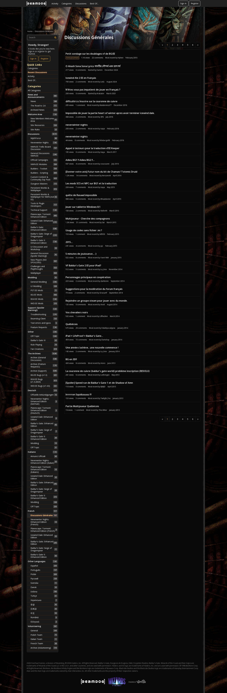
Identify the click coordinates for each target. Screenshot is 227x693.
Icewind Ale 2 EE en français (81, 77)
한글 (44, 604)
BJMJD (103, 386)
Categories (67, 3)
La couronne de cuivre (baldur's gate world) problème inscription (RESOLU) (108, 371)
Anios (103, 363)
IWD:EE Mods (44, 303)
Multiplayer (44, 273)
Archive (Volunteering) (44, 647)
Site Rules (44, 129)
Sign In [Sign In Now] (33, 58)
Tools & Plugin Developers (44, 204)
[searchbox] (42, 37)
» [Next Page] (197, 44)
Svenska (44, 583)
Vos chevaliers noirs (77, 312)
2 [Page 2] (172, 44)
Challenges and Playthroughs (44, 267)
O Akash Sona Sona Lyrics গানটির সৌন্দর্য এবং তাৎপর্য (93, 66)
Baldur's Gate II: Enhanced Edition (44, 241)
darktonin (105, 281)
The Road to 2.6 (44, 105)
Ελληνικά (44, 621)
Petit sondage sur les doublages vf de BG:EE (90, 53)
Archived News (44, 109)
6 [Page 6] (192, 44)
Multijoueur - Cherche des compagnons (88, 218)
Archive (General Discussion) (44, 358)
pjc (102, 246)
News (44, 101)
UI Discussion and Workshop (44, 248)
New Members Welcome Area (44, 119)
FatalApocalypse (108, 328)
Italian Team (44, 639)
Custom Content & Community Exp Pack (44, 178)
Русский (44, 578)
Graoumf (103, 293)
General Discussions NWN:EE (44, 154)
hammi (99, 70)
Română (44, 617)
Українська (44, 600)
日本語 (44, 608)
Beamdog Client (44, 318)
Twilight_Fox (105, 398)
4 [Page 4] (182, 44)
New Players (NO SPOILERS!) (44, 261)
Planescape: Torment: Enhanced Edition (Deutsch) (44, 410)
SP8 (102, 117)
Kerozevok (106, 175)
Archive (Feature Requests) (44, 365)
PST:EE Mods (44, 290)
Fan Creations (44, 349)
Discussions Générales (44, 515)
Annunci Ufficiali (44, 456)
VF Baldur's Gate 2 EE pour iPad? (83, 265)
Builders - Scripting (44, 172)
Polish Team (44, 634)
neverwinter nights (77, 124)
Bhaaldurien (106, 199)
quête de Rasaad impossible (81, 195)
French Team (44, 643)
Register (194, 3)
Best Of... (94, 3)
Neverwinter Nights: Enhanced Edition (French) (44, 522)
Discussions (80, 3)
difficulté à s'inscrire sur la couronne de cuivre (91, 101)
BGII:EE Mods (44, 299)
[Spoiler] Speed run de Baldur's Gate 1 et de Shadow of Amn (99, 382)
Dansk (44, 587)
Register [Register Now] (44, 58)
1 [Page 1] (167, 44)
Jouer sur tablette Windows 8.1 (83, 206)
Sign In (183, 3)
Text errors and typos (44, 323)
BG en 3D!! (71, 359)
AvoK (103, 304)
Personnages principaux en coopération (88, 277)
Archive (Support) (44, 370)
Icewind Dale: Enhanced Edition (44, 222)
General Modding (44, 281)
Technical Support (44, 210)
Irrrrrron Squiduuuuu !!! (78, 394)
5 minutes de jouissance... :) (81, 253)
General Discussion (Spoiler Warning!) (44, 254)
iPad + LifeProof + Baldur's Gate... (84, 335)
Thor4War (103, 410)
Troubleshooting (44, 314)
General (44, 630)
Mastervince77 (106, 105)
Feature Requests (44, 327)
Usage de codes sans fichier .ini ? (84, 230)
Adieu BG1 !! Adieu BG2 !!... (80, 160)
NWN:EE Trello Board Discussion (44, 148)
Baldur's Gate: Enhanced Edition (44, 228)
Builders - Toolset (44, 168)
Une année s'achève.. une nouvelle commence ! (92, 347)
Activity (55, 3)
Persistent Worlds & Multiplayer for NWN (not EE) (44, 197)
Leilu (102, 81)
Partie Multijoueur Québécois (82, 406)
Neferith (104, 210)
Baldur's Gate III (44, 340)
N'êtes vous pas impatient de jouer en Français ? (93, 89)
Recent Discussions (37, 72)
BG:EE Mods (44, 294)
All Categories (34, 90)
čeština (44, 591)
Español (44, 565)
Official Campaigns (44, 160)
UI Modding (44, 286)
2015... (69, 242)
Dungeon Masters (44, 183)
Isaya (103, 128)
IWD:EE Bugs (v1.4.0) (44, 386)
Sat (103, 222)
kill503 (102, 234)
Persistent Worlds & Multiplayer (44, 189)
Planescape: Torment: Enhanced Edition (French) (44, 529)
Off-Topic (44, 336)
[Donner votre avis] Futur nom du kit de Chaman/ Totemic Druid (101, 171)
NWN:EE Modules (44, 164)
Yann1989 (105, 257)
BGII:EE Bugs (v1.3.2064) (44, 380)
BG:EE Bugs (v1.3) (44, 375)
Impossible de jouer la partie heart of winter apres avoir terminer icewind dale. (110, 113)
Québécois (72, 324)
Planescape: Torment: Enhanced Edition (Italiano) (44, 469)
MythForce (44, 138)
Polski (44, 574)
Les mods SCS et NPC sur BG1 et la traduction (91, 183)
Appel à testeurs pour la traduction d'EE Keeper (92, 148)
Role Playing (44, 344)
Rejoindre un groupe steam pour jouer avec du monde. (96, 300)
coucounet (105, 164)
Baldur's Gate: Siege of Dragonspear (44, 235)
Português (44, 570)
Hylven (120, 57)
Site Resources (44, 125)
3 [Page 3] (177, 44)
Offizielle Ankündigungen (44, 394)
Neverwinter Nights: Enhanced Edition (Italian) (44, 461)
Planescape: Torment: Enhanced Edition (44, 215)
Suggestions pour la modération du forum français (94, 289)
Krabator (100, 93)
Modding (44, 443)
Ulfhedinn (104, 316)
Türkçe (44, 595)
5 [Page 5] (187, 44)
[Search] (55, 37)
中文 (44, 613)
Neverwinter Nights (44, 142)
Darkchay (105, 339)
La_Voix (104, 269)
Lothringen (105, 375)
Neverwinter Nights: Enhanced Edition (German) (44, 401)
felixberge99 (105, 140)
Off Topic (44, 447)
